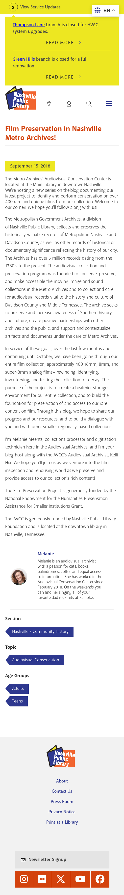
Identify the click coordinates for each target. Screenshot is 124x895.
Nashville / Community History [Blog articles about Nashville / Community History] (40, 631)
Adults (18, 688)
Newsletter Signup (47, 860)
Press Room (62, 801)
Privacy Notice (62, 811)
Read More (62, 43)
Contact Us (62, 791)
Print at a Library (62, 822)
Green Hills (24, 59)
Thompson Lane (29, 25)
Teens (17, 701)
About (62, 781)
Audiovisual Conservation (35, 660)
